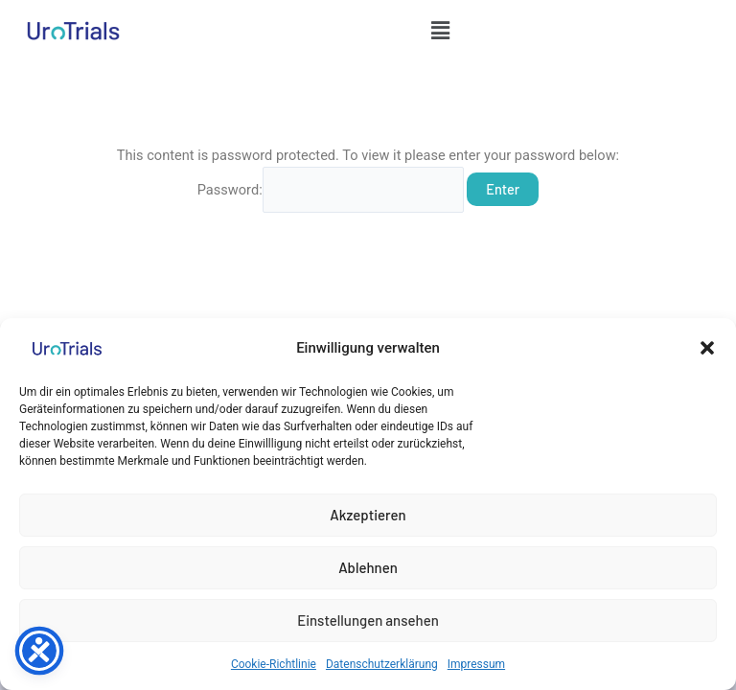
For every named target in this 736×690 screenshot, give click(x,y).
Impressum (476, 664)
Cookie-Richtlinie (273, 664)
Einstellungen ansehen (368, 620)
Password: (330, 189)
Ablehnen (368, 567)
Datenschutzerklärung (382, 664)
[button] (707, 347)
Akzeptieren (367, 514)
